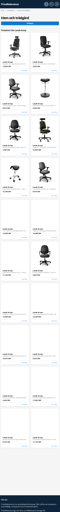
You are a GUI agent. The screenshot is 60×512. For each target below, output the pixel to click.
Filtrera (30, 23)
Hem (2, 10)
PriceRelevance (10, 4)
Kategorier (11, 10)
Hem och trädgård (24, 10)
